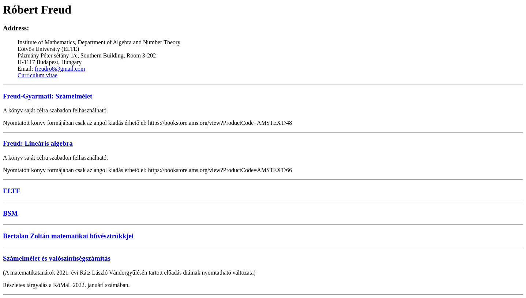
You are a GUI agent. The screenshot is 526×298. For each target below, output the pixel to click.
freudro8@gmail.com (60, 69)
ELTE (11, 191)
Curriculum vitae (37, 75)
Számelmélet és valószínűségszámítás (56, 258)
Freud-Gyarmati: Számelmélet (47, 96)
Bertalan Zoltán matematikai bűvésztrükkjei (68, 236)
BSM (10, 213)
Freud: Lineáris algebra (38, 143)
